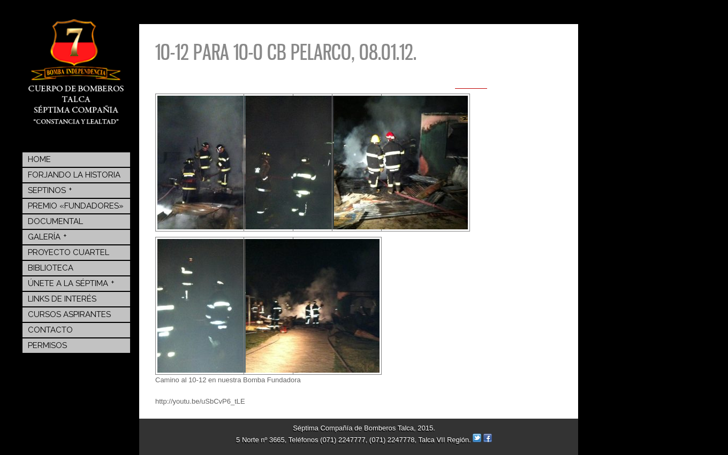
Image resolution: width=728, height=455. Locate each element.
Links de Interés (62, 299)
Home (39, 159)
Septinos (50, 189)
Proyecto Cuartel (68, 252)
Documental (55, 221)
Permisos (47, 345)
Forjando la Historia (74, 175)
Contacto (50, 330)
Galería (47, 236)
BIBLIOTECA (50, 268)
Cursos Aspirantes (69, 314)
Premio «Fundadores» (76, 206)
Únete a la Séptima (71, 282)
